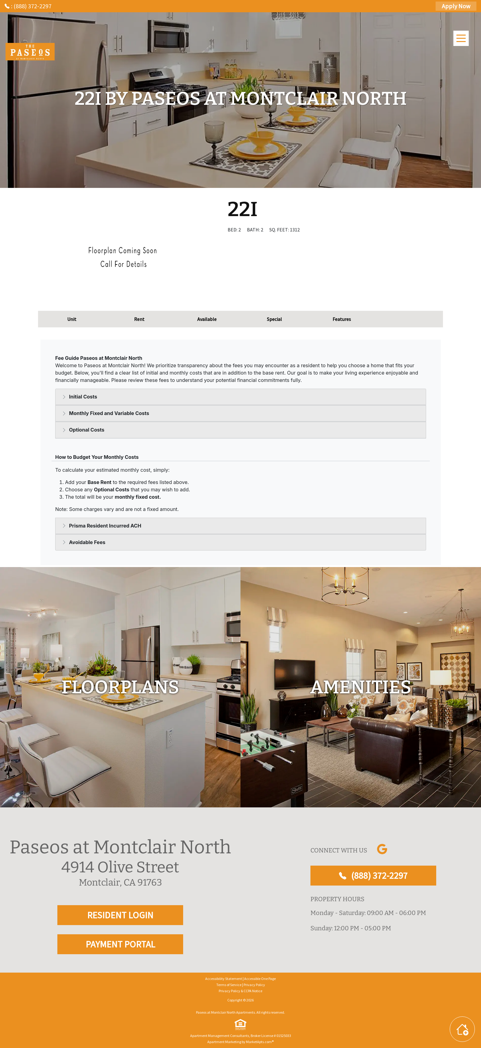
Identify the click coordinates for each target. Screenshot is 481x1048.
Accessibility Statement (223, 978)
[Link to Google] (382, 849)
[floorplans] (120, 687)
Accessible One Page (260, 978)
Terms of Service (228, 984)
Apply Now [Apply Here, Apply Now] (456, 6)
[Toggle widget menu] (462, 1029)
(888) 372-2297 (373, 875)
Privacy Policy (254, 984)
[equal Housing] (240, 1025)
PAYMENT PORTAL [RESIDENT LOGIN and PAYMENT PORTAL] (120, 944)
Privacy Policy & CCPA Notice (240, 991)
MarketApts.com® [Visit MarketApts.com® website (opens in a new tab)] (260, 1041)
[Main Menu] (461, 38)
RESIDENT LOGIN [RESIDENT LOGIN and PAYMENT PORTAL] (120, 915)
